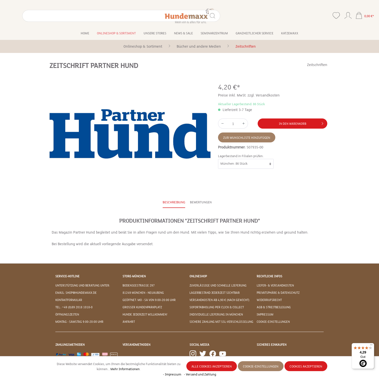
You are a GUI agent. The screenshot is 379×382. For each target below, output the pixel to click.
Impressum (265, 314)
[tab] (174, 203)
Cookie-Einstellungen (273, 321)
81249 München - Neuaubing (143, 292)
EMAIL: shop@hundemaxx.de (76, 292)
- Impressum (172, 374)
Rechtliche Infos (269, 276)
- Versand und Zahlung (200, 374)
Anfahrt (129, 321)
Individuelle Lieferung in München (216, 314)
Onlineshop (198, 276)
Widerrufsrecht (269, 300)
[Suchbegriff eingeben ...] (45, 16)
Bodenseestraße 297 (139, 285)
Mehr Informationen (125, 369)
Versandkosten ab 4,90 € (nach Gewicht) (219, 300)
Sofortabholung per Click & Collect (217, 307)
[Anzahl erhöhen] (243, 123)
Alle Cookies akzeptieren (211, 366)
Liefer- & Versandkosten (275, 285)
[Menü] (371, 346)
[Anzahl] (233, 123)
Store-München (134, 276)
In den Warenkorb (302, 122)
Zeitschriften (317, 65)
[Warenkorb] (364, 16)
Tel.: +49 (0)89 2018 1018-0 (74, 307)
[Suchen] (76, 16)
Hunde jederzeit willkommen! (145, 314)
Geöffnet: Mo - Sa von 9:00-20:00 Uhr (149, 300)
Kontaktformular (68, 300)
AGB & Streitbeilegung (274, 307)
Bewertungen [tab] (201, 202)
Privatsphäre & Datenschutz (278, 292)
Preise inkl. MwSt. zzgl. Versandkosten (249, 95)
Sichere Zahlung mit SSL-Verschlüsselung (221, 321)
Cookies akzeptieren (306, 366)
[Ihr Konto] (348, 14)
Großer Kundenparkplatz (142, 307)
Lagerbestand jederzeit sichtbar (215, 292)
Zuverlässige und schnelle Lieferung (218, 285)
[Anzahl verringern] (222, 123)
